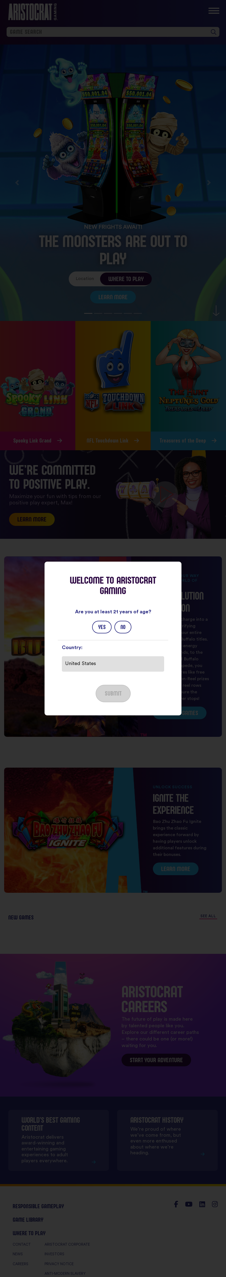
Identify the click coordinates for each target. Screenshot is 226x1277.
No (122, 627)
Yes (102, 627)
